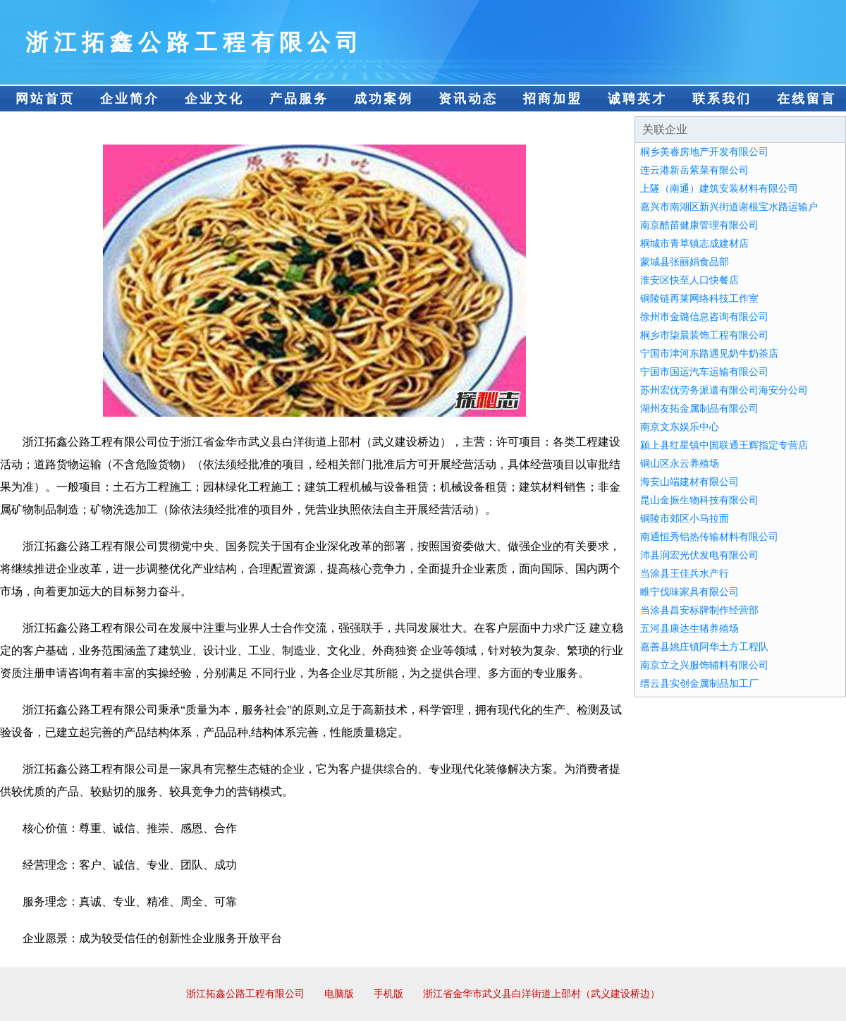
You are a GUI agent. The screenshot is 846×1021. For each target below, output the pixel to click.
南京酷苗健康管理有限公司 (699, 225)
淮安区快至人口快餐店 (689, 280)
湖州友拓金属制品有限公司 (699, 408)
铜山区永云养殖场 (679, 463)
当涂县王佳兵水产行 (684, 573)
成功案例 (383, 99)
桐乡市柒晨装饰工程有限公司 (704, 335)
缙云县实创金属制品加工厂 (699, 683)
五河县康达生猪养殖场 (689, 628)
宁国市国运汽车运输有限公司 (704, 372)
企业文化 (214, 99)
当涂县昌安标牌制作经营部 (699, 610)
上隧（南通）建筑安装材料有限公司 (719, 188)
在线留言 (806, 99)
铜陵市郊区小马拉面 (684, 518)
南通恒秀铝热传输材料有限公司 (709, 537)
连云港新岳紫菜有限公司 (694, 170)
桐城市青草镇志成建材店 (694, 243)
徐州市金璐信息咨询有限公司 (704, 317)
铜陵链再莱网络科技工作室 (699, 298)
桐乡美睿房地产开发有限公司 (704, 152)
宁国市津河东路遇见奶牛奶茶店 (709, 353)
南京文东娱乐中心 (679, 427)
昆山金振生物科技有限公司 (699, 500)
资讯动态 (468, 99)
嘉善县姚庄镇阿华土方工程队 (704, 647)
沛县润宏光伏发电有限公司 (699, 555)
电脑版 (339, 994)
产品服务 (299, 99)
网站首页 (45, 99)
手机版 (388, 994)
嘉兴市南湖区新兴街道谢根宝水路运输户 (729, 207)
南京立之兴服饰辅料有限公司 (704, 665)
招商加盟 (552, 99)
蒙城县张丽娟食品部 (684, 262)
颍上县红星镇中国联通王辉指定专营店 (724, 445)
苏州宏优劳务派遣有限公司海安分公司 (724, 390)
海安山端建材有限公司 (689, 482)
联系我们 (722, 99)
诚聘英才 (637, 99)
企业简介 (129, 99)
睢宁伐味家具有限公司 (689, 592)
